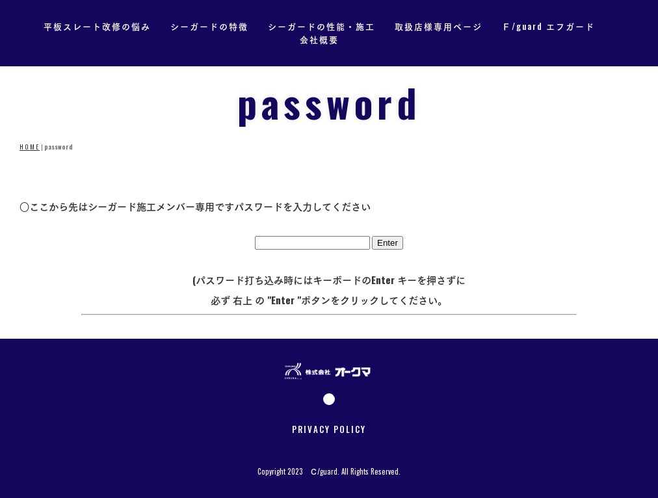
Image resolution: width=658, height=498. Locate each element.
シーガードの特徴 (209, 26)
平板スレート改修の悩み (97, 26)
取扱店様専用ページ (438, 26)
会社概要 (319, 39)
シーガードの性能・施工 (321, 26)
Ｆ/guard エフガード (548, 26)
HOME (30, 146)
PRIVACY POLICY (329, 429)
